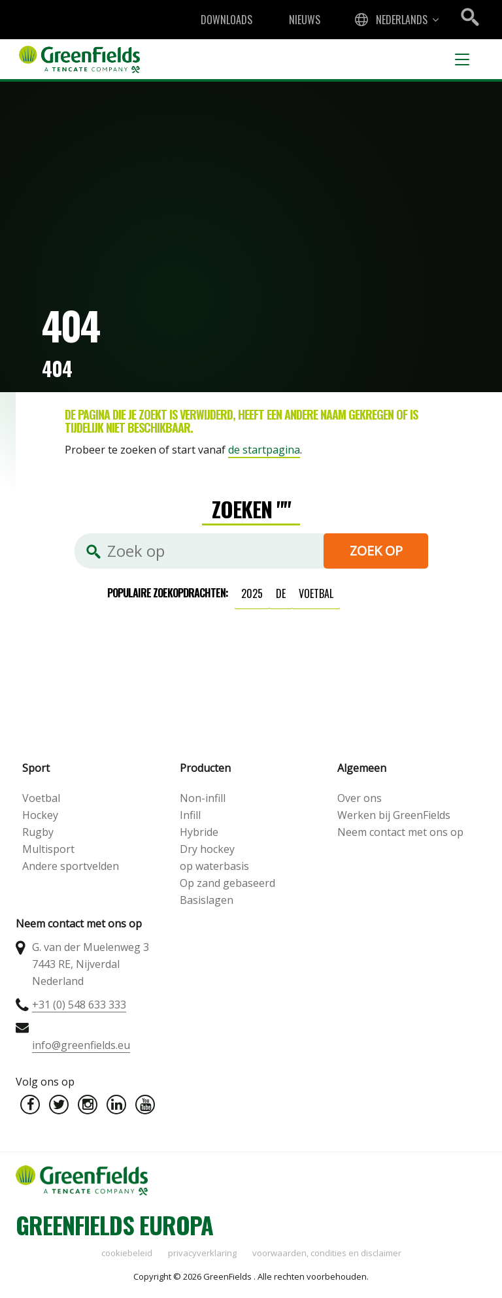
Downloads (226, 19)
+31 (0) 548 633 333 (79, 1004)
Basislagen (206, 900)
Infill (190, 815)
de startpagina (264, 449)
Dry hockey (207, 849)
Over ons (359, 798)
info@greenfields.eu (81, 1045)
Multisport (48, 849)
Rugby (38, 832)
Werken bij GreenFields (393, 815)
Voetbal (41, 798)
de (281, 593)
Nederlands (401, 19)
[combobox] (395, 19)
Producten (205, 768)
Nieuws (304, 19)
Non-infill (203, 798)
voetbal (316, 593)
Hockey (40, 815)
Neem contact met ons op (400, 832)
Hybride (199, 832)
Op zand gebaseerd (227, 883)
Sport (36, 768)
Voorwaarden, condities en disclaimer (326, 1253)
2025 (252, 593)
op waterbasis (214, 866)
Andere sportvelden (70, 866)
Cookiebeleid (126, 1253)
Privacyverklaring (202, 1253)
